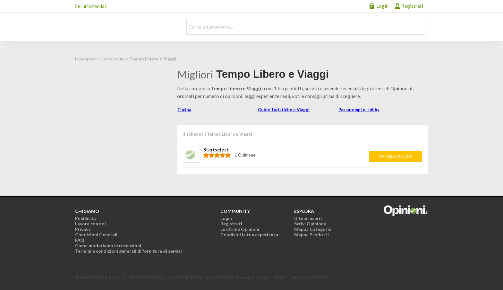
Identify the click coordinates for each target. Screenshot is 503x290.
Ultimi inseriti (309, 218)
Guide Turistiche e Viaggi (284, 109)
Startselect (216, 149)
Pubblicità (86, 218)
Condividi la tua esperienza (249, 234)
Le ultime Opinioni (239, 229)
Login (382, 6)
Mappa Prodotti (311, 234)
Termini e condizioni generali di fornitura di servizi (128, 251)
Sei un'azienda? (91, 6)
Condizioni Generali (96, 234)
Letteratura (113, 58)
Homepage (86, 58)
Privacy (82, 229)
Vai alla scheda (396, 156)
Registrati (412, 6)
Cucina (184, 109)
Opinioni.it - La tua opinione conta (125, 27)
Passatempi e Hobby (358, 109)
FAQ (79, 240)
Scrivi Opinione (310, 223)
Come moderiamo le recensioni (108, 245)
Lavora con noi (90, 223)
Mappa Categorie (312, 229)
